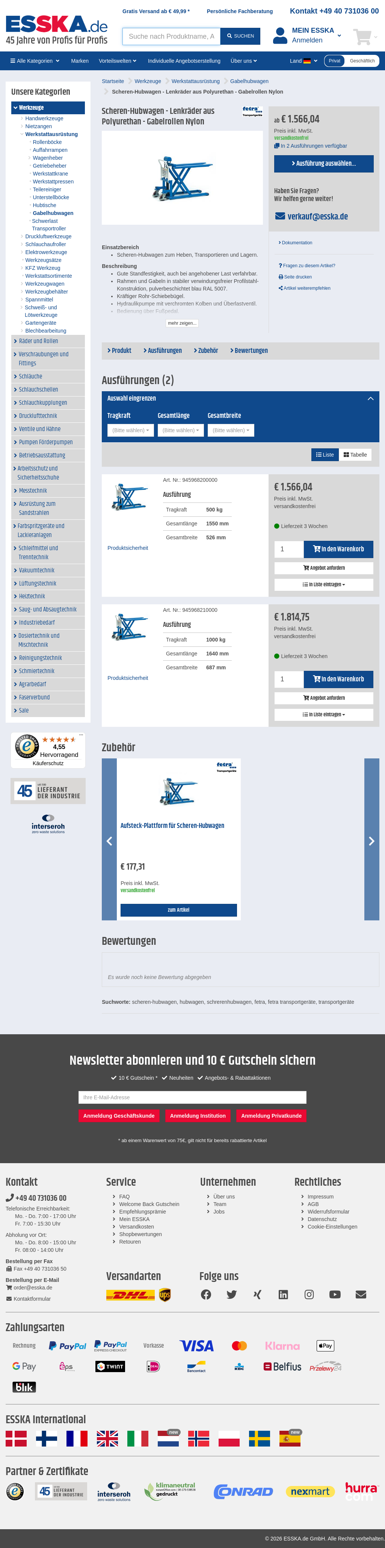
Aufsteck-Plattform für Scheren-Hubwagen (172, 826)
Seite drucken (295, 277)
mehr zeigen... (182, 323)
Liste (325, 455)
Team (219, 1204)
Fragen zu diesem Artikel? (307, 265)
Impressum (321, 1197)
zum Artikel (178, 910)
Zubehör (206, 351)
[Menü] (81, 736)
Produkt (119, 351)
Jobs (219, 1212)
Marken (80, 61)
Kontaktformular (28, 1299)
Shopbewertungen (140, 1234)
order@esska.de (29, 1288)
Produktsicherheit (127, 548)
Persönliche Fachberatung (240, 11)
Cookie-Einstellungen (332, 1227)
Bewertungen (249, 351)
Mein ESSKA (134, 1219)
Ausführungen (162, 351)
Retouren (130, 1242)
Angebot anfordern (324, 568)
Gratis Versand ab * (156, 11)
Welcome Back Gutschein (149, 1204)
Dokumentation (296, 242)
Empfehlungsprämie (142, 1212)
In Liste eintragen (324, 585)
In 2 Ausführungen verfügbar (310, 146)
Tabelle (355, 455)
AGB (313, 1204)
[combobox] (130, 430)
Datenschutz (322, 1219)
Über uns (224, 1197)
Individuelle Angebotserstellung (184, 61)
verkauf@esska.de (311, 217)
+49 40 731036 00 (36, 1198)
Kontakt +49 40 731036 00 (334, 11)
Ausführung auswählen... (324, 164)
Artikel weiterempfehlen (305, 288)
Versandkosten (136, 1227)
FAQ (124, 1197)
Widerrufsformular (328, 1212)
